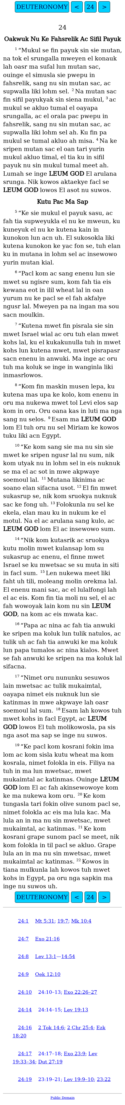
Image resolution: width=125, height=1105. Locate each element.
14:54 (68, 956)
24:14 (25, 1009)
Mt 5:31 (44, 921)
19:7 (62, 921)
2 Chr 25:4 (80, 1027)
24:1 (23, 921)
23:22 (104, 1079)
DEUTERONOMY (42, 7)
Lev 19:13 (76, 1009)
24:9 (23, 974)
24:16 (25, 1027)
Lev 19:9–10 (79, 1079)
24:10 (25, 992)
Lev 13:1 (45, 956)
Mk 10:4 (81, 921)
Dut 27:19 (50, 1061)
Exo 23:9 (74, 1053)
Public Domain (62, 1098)
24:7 (23, 939)
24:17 (25, 1053)
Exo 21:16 (47, 939)
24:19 (25, 1079)
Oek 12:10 (47, 974)
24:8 (23, 956)
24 (90, 7)
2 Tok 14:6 (51, 1027)
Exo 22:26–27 (80, 992)
